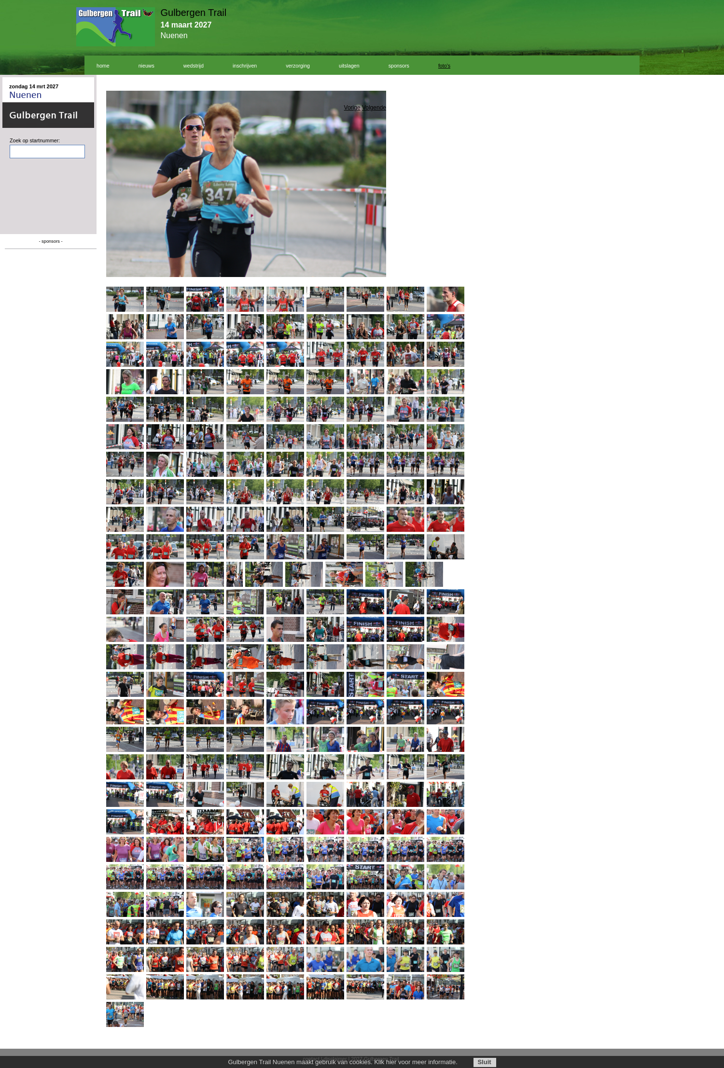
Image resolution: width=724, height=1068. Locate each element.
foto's (444, 66)
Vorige (352, 107)
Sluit (484, 1062)
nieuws (146, 66)
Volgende (374, 107)
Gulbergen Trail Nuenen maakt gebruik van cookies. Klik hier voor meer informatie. (342, 1062)
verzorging (298, 66)
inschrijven (245, 66)
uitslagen (349, 66)
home (103, 66)
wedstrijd (193, 66)
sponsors (399, 66)
